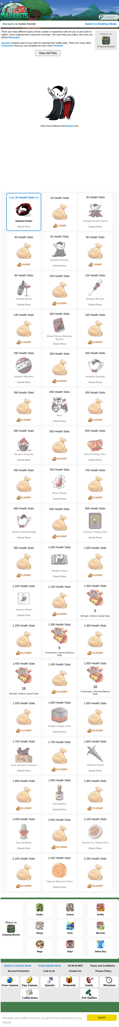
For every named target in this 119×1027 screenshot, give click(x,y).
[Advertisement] (57, 6)
